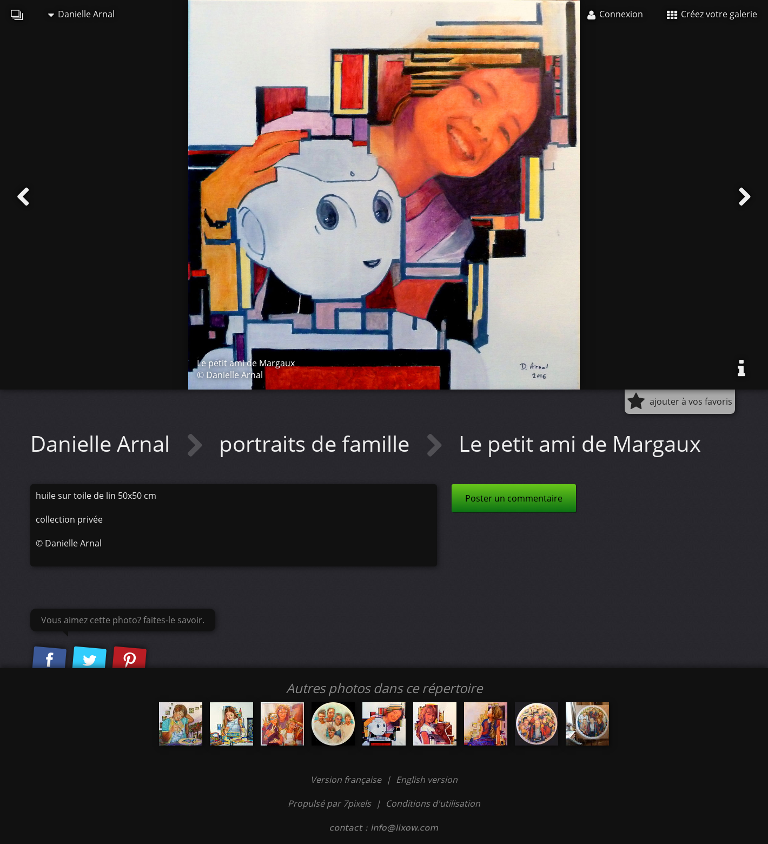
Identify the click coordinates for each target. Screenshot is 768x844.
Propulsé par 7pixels (329, 803)
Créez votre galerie (712, 14)
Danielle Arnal (81, 14)
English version (427, 780)
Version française (346, 780)
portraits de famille (317, 443)
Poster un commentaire (513, 498)
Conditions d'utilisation (433, 803)
